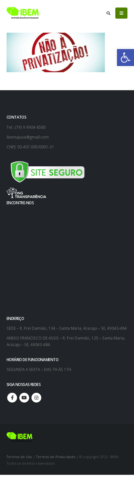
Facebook (12, 398)
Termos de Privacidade (55, 457)
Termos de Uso (20, 457)
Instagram (36, 398)
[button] (125, 57)
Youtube (24, 398)
